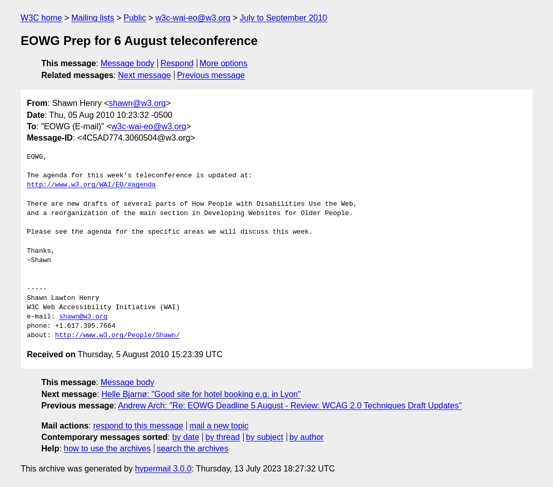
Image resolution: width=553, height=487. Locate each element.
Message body (127, 63)
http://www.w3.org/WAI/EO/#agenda (91, 185)
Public (134, 17)
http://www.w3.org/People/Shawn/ (117, 335)
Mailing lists (92, 17)
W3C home (41, 17)
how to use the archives (107, 448)
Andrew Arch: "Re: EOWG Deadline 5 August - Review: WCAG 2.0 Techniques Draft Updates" (290, 405)
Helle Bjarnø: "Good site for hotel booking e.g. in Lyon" (201, 394)
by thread (223, 437)
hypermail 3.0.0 (163, 468)
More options (224, 63)
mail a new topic (219, 425)
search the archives (193, 448)
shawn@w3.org (137, 103)
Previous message (211, 75)
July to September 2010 (283, 17)
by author (306, 437)
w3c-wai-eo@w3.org (192, 17)
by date (185, 437)
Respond (177, 63)
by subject (264, 437)
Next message (144, 75)
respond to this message (138, 425)
